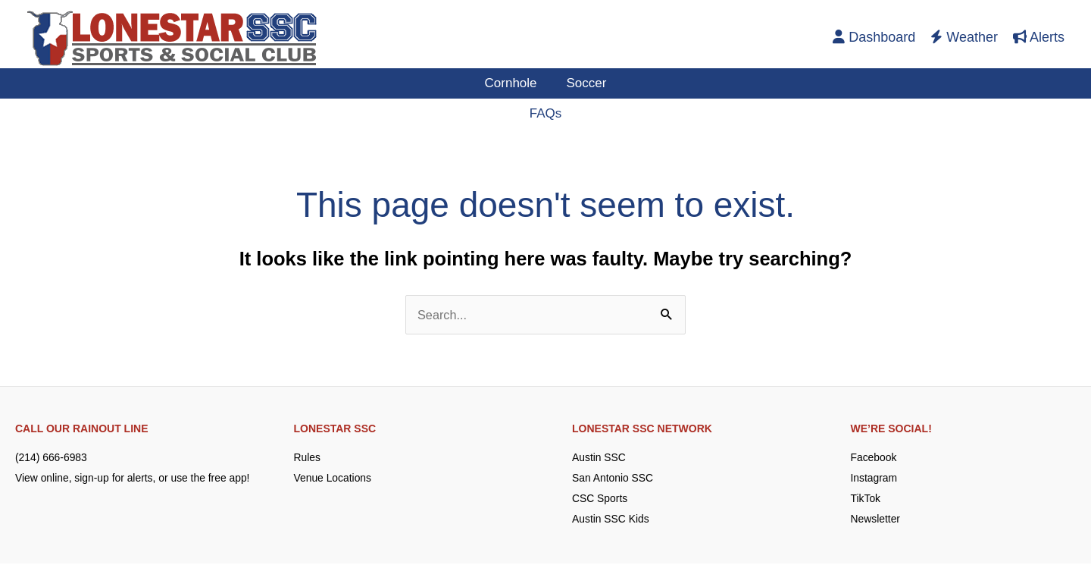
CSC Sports (600, 500)
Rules (307, 458)
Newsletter (876, 520)
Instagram (874, 478)
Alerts (1038, 37)
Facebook (874, 458)
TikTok (866, 500)
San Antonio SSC (613, 478)
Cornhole (512, 83)
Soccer (584, 83)
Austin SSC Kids (611, 520)
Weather (964, 37)
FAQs (546, 113)
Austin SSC (599, 458)
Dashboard (874, 37)
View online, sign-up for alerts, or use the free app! (133, 478)
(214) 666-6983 (51, 458)
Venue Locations (333, 478)
